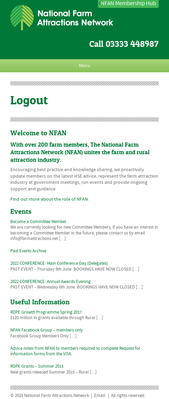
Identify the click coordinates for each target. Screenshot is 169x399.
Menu (84, 66)
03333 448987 (132, 44)
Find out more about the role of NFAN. (49, 199)
